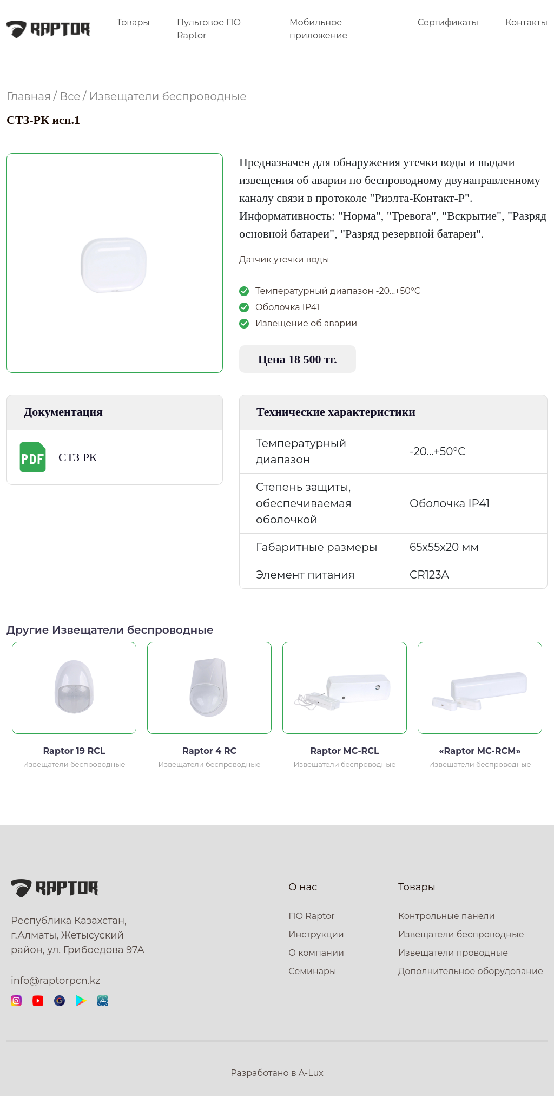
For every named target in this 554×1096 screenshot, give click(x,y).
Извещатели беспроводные (168, 96)
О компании (316, 953)
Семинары (312, 971)
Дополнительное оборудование (470, 971)
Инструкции (316, 934)
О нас (302, 887)
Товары (133, 22)
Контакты (526, 22)
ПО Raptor (311, 916)
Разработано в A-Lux (277, 1073)
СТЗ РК (77, 457)
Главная (28, 96)
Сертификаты (448, 22)
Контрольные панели (446, 916)
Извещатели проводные (453, 953)
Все (70, 96)
